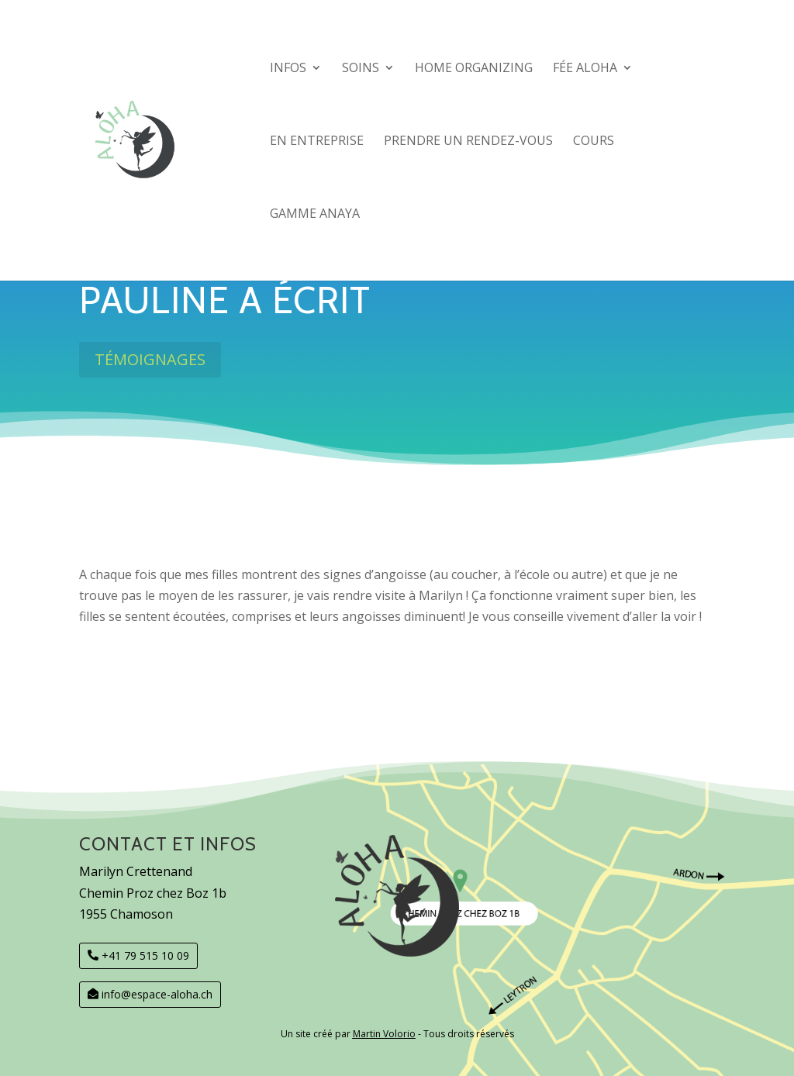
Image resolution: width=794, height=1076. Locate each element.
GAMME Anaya (315, 215)
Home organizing (474, 69)
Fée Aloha (585, 69)
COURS (593, 142)
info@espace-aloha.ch (157, 994)
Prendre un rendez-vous (468, 142)
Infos (288, 69)
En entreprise (317, 142)
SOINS (360, 69)
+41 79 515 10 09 (145, 955)
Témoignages (150, 359)
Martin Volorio (384, 1033)
